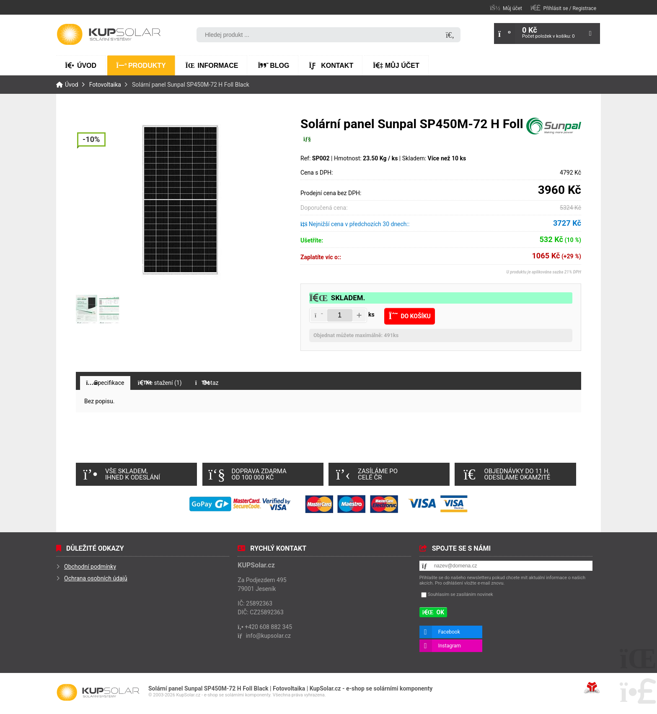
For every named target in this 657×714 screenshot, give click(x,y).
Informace (212, 65)
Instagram (449, 646)
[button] (563, 8)
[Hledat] (450, 35)
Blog (273, 65)
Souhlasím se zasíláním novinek (460, 594)
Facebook (449, 632)
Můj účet (396, 65)
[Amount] (339, 315)
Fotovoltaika (105, 85)
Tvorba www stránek (592, 687)
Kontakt (331, 65)
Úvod (108, 34)
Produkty (141, 65)
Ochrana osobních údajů (95, 578)
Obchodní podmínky (90, 566)
